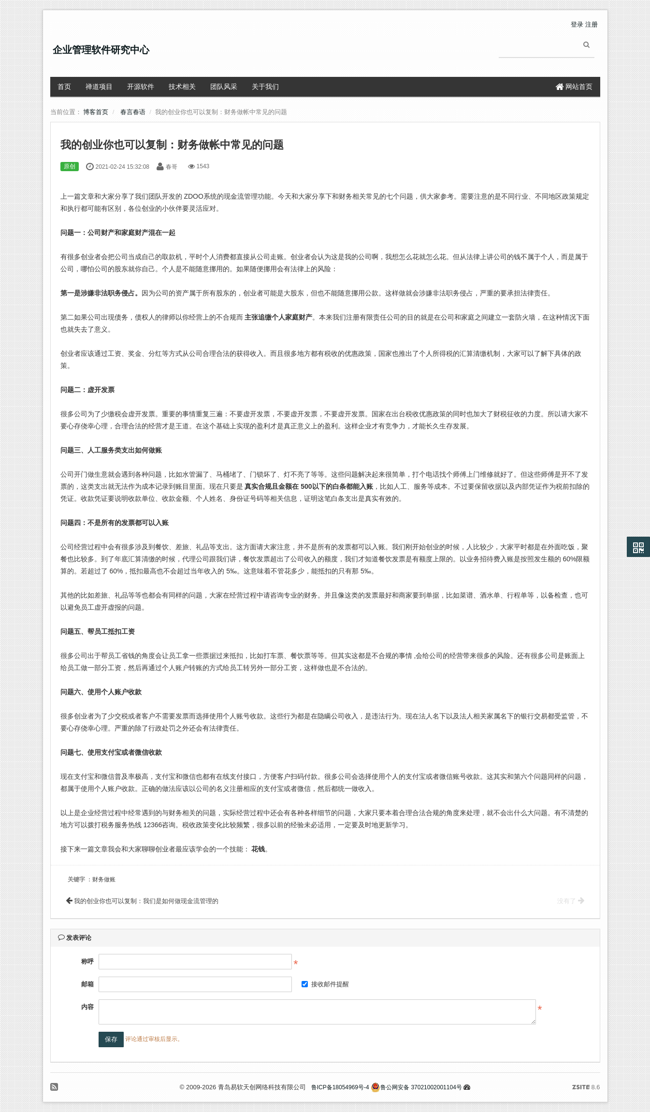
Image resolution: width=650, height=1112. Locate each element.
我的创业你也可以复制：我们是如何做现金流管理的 (142, 901)
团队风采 (223, 86)
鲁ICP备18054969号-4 (340, 1087)
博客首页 (95, 112)
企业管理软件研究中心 (101, 49)
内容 (87, 1006)
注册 (591, 24)
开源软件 (140, 86)
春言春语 (132, 112)
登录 (577, 24)
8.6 (586, 1087)
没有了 (570, 901)
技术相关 (182, 86)
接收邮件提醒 (325, 984)
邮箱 (87, 984)
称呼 (87, 961)
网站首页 (574, 86)
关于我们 (265, 86)
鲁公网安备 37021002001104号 (416, 1087)
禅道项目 (99, 86)
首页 (64, 86)
